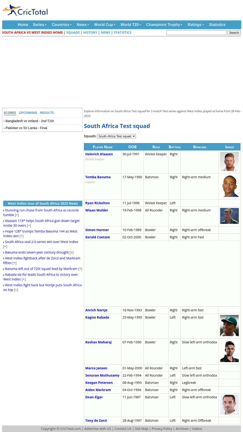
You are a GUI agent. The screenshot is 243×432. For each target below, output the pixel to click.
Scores (10, 112)
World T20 (130, 25)
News (82, 25)
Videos (197, 428)
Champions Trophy (163, 25)
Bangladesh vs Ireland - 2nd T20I (30, 121)
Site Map (141, 428)
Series (38, 25)
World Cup (103, 25)
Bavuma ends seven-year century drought (37, 252)
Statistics (217, 25)
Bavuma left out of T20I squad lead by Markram (41, 268)
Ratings (194, 25)
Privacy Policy (162, 428)
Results (47, 112)
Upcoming (28, 112)
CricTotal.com (70, 428)
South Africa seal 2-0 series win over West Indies (41, 242)
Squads (73, 32)
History (90, 32)
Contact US (123, 428)
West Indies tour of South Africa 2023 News (43, 203)
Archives (182, 428)
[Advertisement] (123, 72)
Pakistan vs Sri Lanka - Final (26, 128)
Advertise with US (97, 428)
